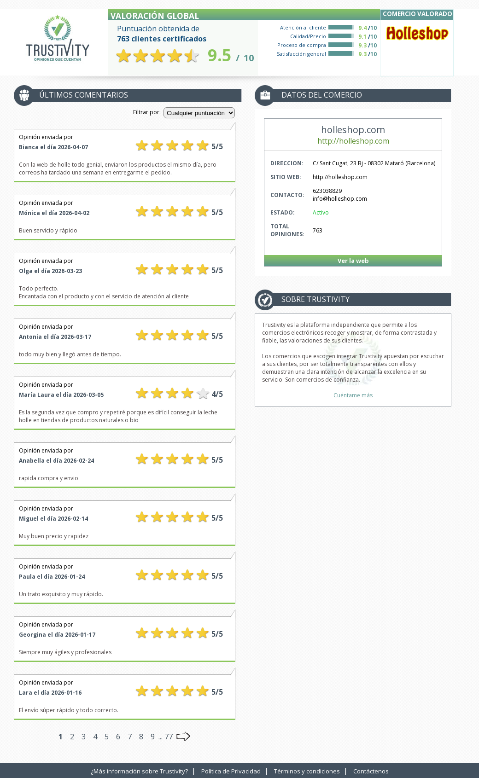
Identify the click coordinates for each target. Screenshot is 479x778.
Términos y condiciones (307, 771)
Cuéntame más (353, 395)
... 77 (165, 737)
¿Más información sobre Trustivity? (139, 771)
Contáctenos (371, 771)
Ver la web (353, 260)
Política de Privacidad (231, 771)
